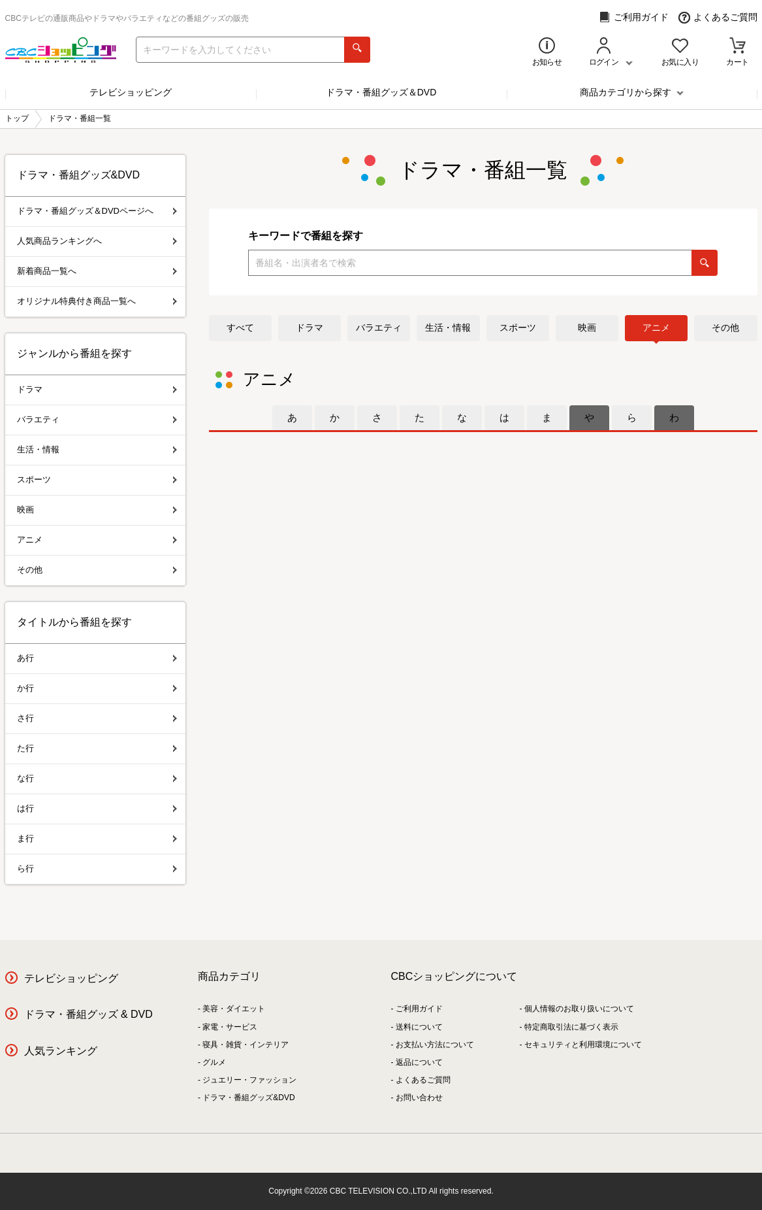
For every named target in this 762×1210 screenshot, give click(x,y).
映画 (587, 327)
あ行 (97, 658)
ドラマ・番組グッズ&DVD (248, 1097)
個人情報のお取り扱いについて (579, 1008)
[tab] (292, 417)
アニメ (656, 327)
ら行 (97, 868)
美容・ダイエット (233, 1008)
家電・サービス (229, 1027)
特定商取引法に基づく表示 (571, 1027)
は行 (97, 808)
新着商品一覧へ (97, 271)
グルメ (214, 1062)
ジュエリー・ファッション (249, 1079)
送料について (419, 1027)
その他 (725, 327)
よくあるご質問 (717, 17)
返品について (419, 1062)
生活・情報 (448, 327)
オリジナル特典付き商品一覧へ (97, 301)
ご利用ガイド (634, 17)
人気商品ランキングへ (97, 241)
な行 (97, 778)
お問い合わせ (419, 1097)
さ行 (97, 718)
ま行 (97, 838)
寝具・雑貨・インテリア (245, 1044)
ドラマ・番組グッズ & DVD (88, 1014)
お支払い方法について (435, 1044)
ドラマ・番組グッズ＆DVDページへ (97, 211)
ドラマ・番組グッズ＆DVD (381, 92)
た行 (97, 748)
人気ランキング (60, 1050)
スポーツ (518, 327)
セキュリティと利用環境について (583, 1044)
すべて (240, 327)
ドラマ (309, 327)
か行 (97, 688)
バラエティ (379, 327)
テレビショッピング (130, 92)
